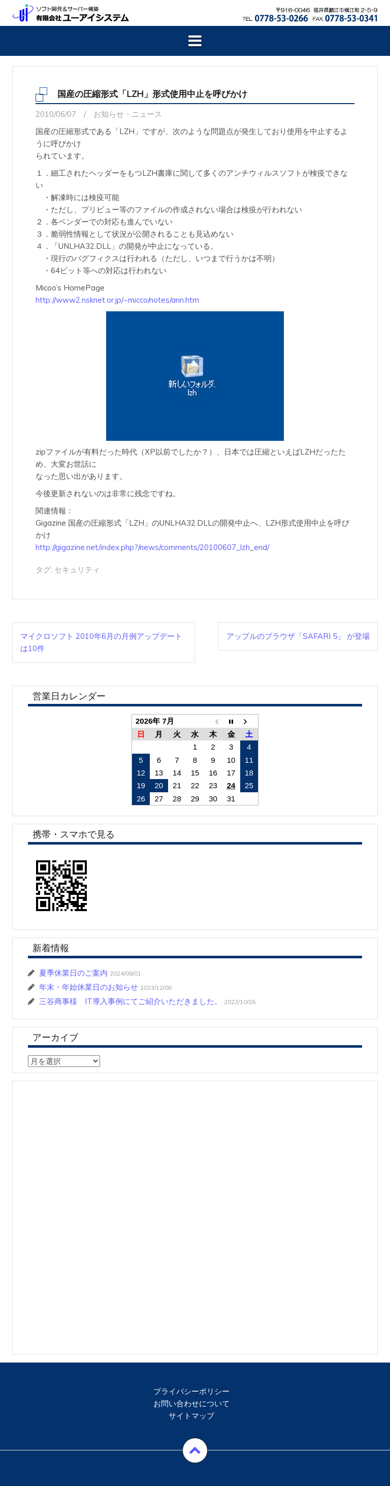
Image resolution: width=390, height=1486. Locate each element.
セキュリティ (77, 569)
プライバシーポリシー (191, 1391)
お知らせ (108, 114)
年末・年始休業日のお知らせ (88, 987)
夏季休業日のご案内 (73, 973)
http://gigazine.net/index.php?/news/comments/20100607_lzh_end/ (152, 547)
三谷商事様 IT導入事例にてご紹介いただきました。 (130, 1001)
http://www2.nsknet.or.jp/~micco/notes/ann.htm (117, 300)
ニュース (147, 114)
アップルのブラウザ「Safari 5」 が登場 (298, 636)
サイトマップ (191, 1415)
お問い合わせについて (191, 1403)
